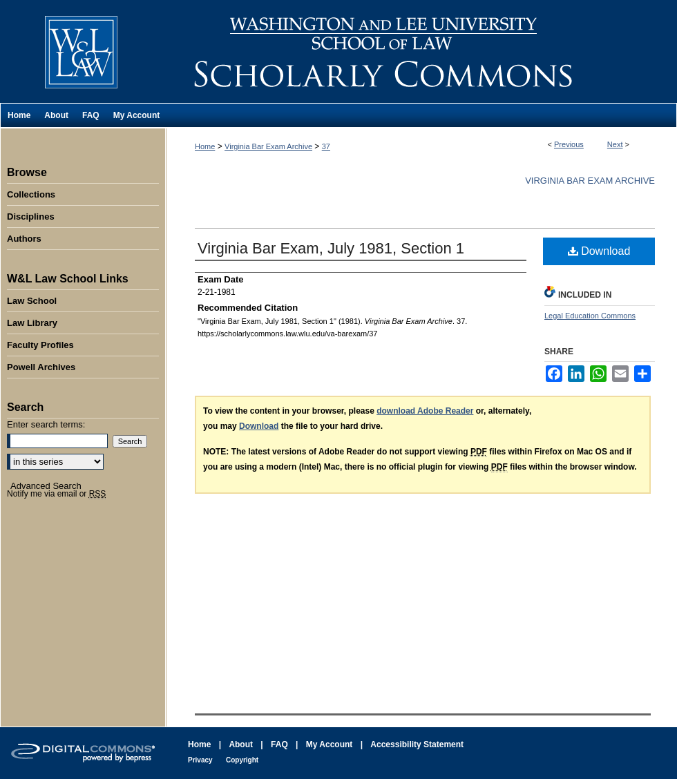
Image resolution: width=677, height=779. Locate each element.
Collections (31, 194)
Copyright (242, 760)
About (241, 744)
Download (599, 251)
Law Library (32, 323)
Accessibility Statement (417, 744)
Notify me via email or (56, 494)
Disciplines (31, 216)
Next (615, 144)
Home (205, 146)
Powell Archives (41, 367)
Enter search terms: (46, 424)
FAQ (279, 744)
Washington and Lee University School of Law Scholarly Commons (421, 51)
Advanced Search (46, 486)
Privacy (200, 760)
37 (326, 146)
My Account (329, 744)
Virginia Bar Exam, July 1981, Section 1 (331, 248)
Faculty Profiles (40, 345)
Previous (569, 144)
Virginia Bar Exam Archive (268, 146)
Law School (32, 301)
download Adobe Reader (424, 411)
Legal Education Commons (590, 315)
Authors (24, 238)
